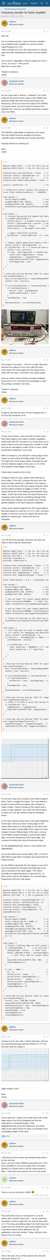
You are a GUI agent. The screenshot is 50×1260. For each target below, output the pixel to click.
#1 (48, 31)
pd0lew (6, 16)
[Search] (46, 3)
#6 (48, 432)
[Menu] (4, 3)
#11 (47, 1153)
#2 (48, 91)
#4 (48, 360)
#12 (47, 1187)
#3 (48, 128)
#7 (48, 535)
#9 (48, 1037)
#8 (48, 794)
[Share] (44, 31)
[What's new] (41, 3)
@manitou (31, 511)
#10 (47, 1113)
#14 (47, 1251)
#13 (47, 1211)
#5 (48, 408)
